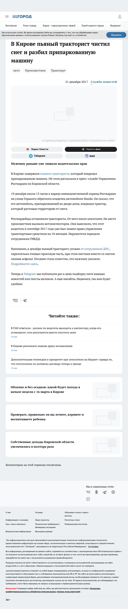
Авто (16, 70)
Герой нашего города (93, 25)
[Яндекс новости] (37, 149)
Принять (116, 34)
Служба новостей (104, 82)
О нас (8, 512)
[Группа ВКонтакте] (88, 492)
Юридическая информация (18, 531)
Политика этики (72, 520)
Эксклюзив (11, 25)
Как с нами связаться (15, 524)
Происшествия (35, 70)
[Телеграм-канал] (37, 156)
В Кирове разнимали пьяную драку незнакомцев (64, 348)
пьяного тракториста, (55, 174)
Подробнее (93, 546)
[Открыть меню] (7, 16)
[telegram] (26, 300)
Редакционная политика (76, 524)
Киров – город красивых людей (59, 25)
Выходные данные (43, 531)
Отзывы (39, 512)
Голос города (29, 25)
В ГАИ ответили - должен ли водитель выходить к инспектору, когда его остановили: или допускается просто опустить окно (64, 332)
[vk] (15, 300)
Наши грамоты (42, 520)
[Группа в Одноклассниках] (96, 492)
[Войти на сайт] (119, 16)
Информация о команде (17, 520)
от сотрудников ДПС (94, 249)
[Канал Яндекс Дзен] (91, 149)
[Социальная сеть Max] (91, 156)
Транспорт (58, 70)
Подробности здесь (24, 264)
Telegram (30, 274)
